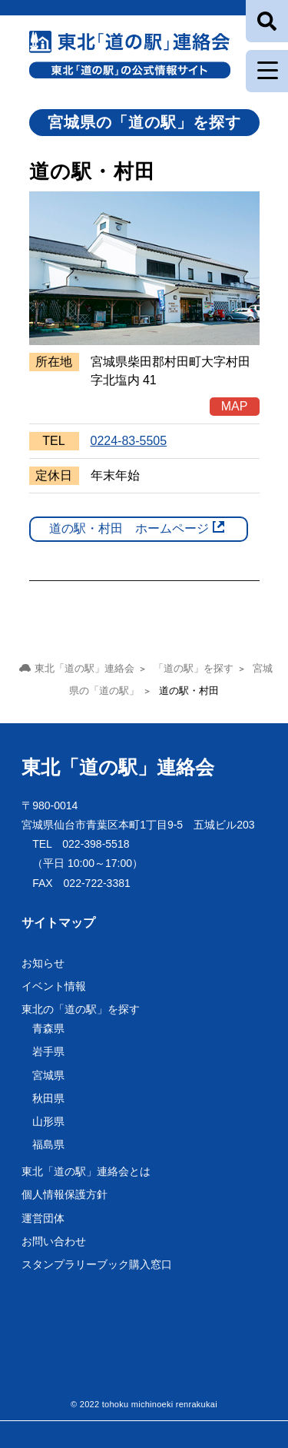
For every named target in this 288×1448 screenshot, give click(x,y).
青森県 (48, 1028)
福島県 (48, 1144)
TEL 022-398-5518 (80, 844)
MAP (234, 406)
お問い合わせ (54, 1241)
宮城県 (48, 1075)
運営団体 (43, 1218)
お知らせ (43, 963)
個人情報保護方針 (65, 1194)
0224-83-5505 (129, 440)
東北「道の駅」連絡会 (118, 767)
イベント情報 (54, 986)
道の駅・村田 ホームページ (129, 528)
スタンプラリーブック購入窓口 (97, 1264)
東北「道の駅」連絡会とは (86, 1171)
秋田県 (48, 1098)
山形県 (48, 1121)
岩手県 (48, 1051)
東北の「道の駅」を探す (81, 1009)
